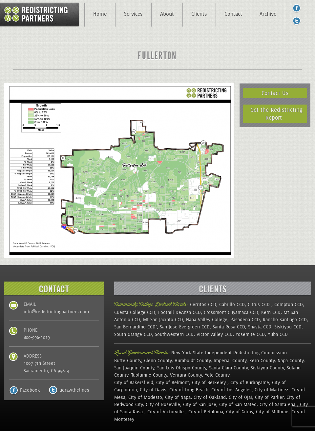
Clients (199, 13)
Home (100, 13)
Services (133, 13)
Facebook (30, 390)
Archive (268, 13)
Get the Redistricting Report (276, 113)
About (167, 13)
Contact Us (275, 92)
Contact (233, 13)
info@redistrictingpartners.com (56, 312)
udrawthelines (74, 390)
